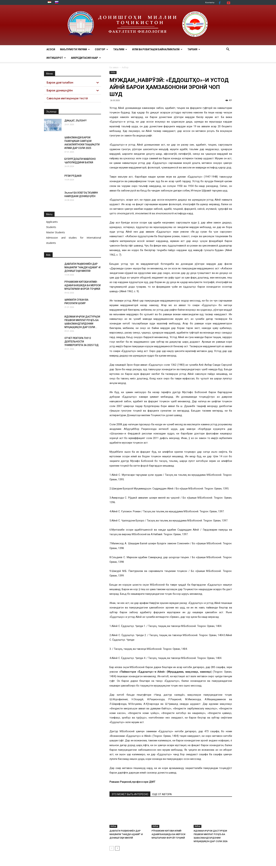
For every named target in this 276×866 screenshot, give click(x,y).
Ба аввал (113, 67)
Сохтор (101, 49)
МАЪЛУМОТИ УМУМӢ (75, 49)
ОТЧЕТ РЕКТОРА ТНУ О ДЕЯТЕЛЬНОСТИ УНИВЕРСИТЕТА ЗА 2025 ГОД (81, 342)
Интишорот (56, 57)
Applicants (52, 221)
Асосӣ (50, 49)
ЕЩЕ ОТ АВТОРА (162, 794)
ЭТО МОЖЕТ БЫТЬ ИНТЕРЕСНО (130, 794)
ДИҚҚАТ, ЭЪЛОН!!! (75, 120)
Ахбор (113, 72)
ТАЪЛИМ (120, 49)
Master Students (55, 232)
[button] (228, 49)
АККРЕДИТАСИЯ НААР (86, 57)
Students (51, 227)
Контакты (209, 2)
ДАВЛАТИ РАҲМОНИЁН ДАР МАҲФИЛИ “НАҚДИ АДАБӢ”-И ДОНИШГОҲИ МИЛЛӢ (126, 834)
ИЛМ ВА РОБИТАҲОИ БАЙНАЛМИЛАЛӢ (157, 49)
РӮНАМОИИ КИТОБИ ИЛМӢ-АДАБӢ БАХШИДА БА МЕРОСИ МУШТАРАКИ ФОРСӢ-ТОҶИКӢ (168, 834)
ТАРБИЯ (193, 49)
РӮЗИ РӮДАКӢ (72, 175)
